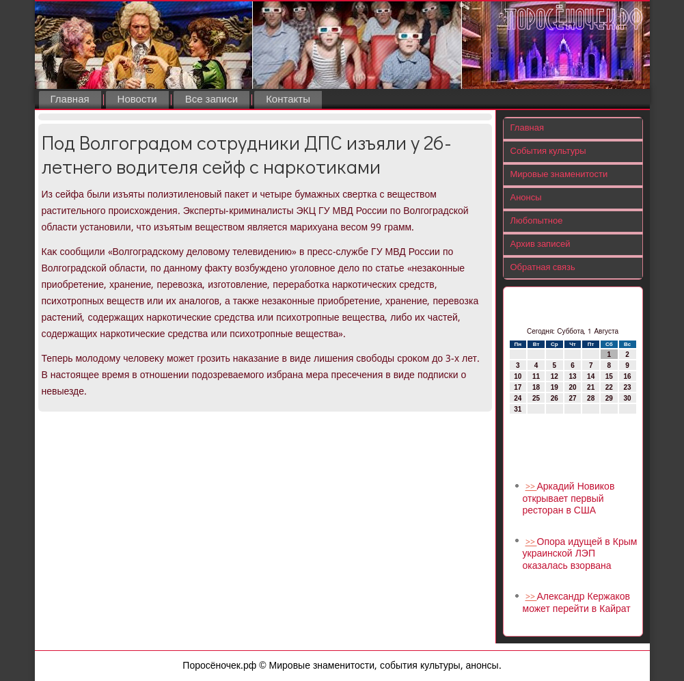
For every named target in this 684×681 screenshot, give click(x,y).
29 (609, 398)
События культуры (548, 151)
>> (531, 487)
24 (517, 398)
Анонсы (526, 198)
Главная (70, 100)
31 (517, 409)
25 (536, 398)
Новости (137, 100)
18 (536, 387)
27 (572, 398)
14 (590, 376)
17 (517, 387)
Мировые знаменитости (559, 175)
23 (627, 387)
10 (517, 376)
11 (536, 376)
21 (590, 387)
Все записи (211, 100)
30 (627, 398)
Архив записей (540, 244)
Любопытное (536, 221)
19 (554, 387)
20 (572, 387)
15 (609, 376)
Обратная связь (542, 268)
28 (590, 398)
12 (554, 376)
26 (554, 398)
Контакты (288, 100)
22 (609, 387)
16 (627, 376)
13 (572, 376)
